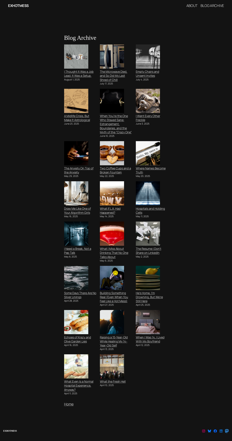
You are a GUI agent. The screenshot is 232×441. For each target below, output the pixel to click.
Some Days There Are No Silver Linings (80, 295)
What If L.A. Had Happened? (110, 210)
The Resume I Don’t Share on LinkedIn (148, 251)
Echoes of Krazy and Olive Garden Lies (77, 339)
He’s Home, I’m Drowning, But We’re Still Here (149, 297)
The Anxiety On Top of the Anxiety (78, 170)
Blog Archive (212, 5)
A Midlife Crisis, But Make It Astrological (77, 118)
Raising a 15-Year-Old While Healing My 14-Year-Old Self (114, 341)
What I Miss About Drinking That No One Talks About (114, 253)
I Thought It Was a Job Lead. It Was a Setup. (79, 74)
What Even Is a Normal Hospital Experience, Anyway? (78, 385)
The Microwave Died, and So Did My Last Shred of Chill (113, 76)
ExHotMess (18, 5)
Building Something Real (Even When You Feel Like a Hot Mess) (114, 297)
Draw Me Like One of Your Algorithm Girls (77, 210)
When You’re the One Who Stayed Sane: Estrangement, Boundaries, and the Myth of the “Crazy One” (116, 124)
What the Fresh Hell (113, 381)
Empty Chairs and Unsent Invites (147, 74)
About (192, 5)
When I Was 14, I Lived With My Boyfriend (150, 339)
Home (69, 404)
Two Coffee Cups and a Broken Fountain (115, 170)
